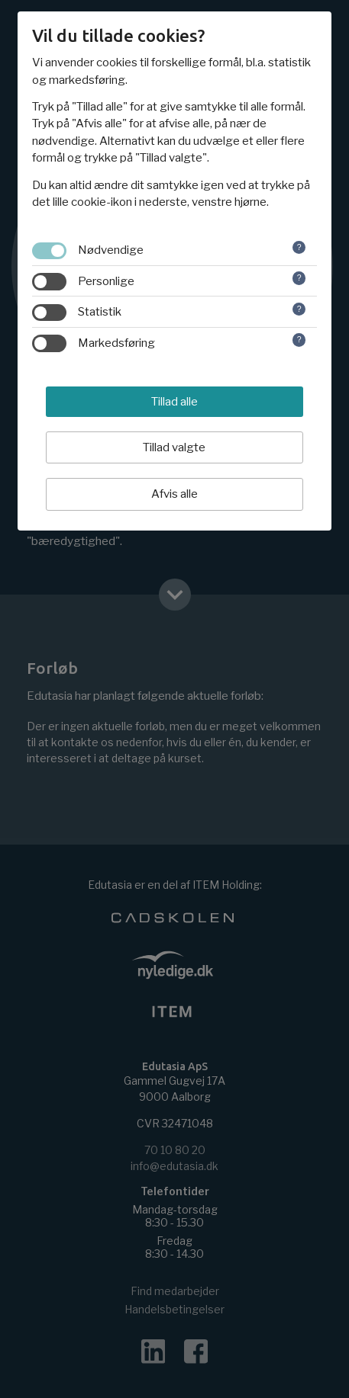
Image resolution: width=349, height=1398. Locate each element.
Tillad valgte (174, 447)
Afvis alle (174, 494)
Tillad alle (174, 402)
